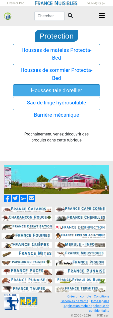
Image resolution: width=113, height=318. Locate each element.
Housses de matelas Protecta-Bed (57, 54)
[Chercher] (49, 16)
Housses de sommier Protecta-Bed (56, 74)
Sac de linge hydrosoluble (56, 103)
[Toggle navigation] (102, 16)
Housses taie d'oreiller (56, 90)
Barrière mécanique (56, 115)
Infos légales (100, 301)
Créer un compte (79, 296)
